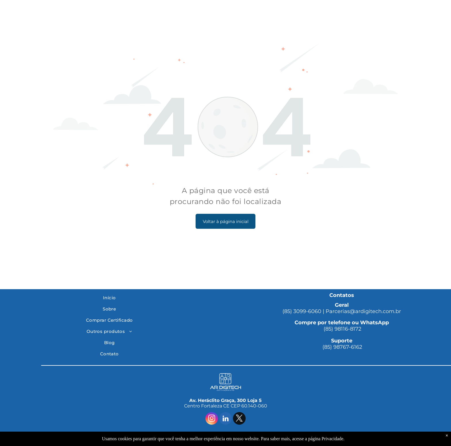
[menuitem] (109, 297)
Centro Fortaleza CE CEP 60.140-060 (225, 406)
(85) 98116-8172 (341, 329)
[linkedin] (225, 419)
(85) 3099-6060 (301, 311)
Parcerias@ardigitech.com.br (363, 311)
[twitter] (239, 419)
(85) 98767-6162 (341, 347)
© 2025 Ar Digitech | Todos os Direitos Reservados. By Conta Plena (225, 436)
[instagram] (211, 419)
